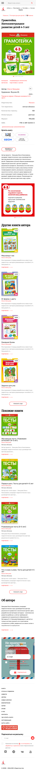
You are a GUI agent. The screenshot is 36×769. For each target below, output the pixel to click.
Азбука (9, 8)
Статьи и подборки (7, 691)
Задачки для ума (8, 385)
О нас (3, 711)
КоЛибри (25, 8)
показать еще (18, 403)
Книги (21, 10)
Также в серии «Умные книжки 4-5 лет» (15, 97)
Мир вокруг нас (7, 255)
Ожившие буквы (8, 342)
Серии (3, 705)
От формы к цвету (8, 299)
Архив (3, 708)
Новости (4, 694)
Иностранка (16, 8)
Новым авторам (6, 700)
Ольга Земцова (13, 89)
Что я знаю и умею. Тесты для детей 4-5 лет (17, 570)
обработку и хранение (12, 746)
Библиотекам (5, 703)
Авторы (3, 697)
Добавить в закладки (8, 149)
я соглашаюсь (25, 743)
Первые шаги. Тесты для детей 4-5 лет (17, 483)
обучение (4, 82)
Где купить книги (7, 717)
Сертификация (6, 720)
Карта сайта (5, 723)
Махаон (32, 8)
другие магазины (22, 139)
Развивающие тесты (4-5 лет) (13, 527)
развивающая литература (18, 80)
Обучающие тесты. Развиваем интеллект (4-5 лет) (13, 439)
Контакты (4, 714)
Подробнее (6, 267)
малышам (4, 80)
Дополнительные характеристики (13, 127)
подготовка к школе (16, 82)
